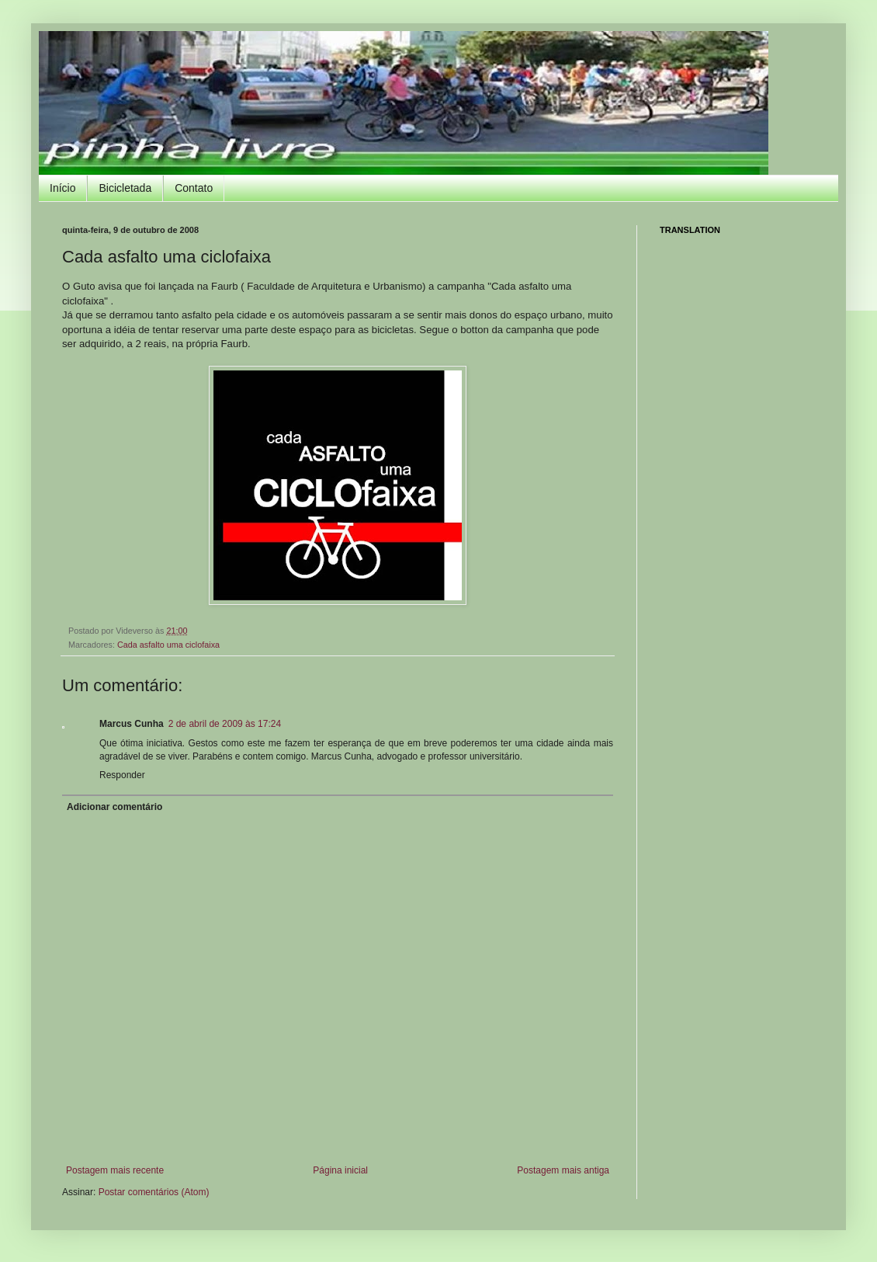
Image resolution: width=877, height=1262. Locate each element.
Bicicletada (125, 188)
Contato (194, 188)
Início (62, 188)
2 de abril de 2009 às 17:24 (224, 723)
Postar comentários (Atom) (154, 1192)
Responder (122, 775)
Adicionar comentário (114, 806)
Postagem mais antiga (563, 1170)
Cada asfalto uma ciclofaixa (168, 644)
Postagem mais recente (115, 1170)
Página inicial (340, 1170)
